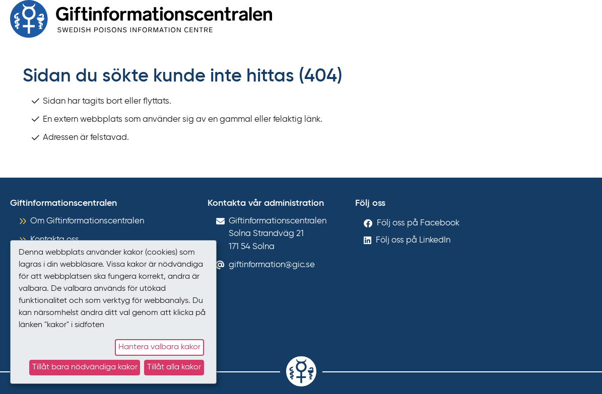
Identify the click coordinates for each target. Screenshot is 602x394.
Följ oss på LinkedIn (413, 240)
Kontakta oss (54, 239)
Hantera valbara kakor (159, 347)
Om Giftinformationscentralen (87, 221)
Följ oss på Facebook (418, 223)
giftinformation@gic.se (272, 265)
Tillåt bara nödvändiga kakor (85, 367)
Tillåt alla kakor (174, 367)
